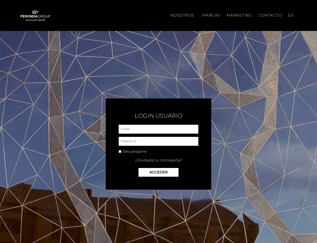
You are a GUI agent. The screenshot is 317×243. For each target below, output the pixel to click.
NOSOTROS (182, 15)
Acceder (158, 172)
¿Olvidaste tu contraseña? (158, 160)
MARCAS (211, 15)
